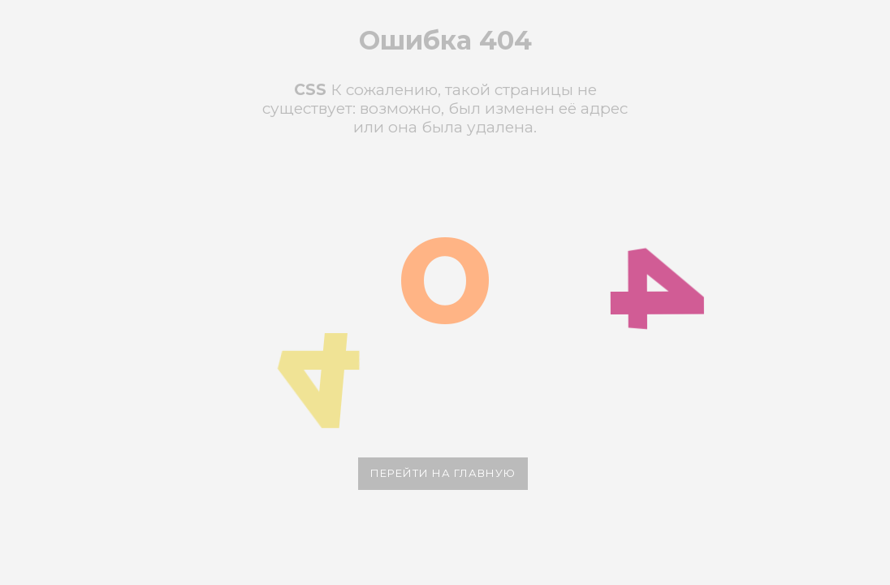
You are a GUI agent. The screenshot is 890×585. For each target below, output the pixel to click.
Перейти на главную (443, 472)
